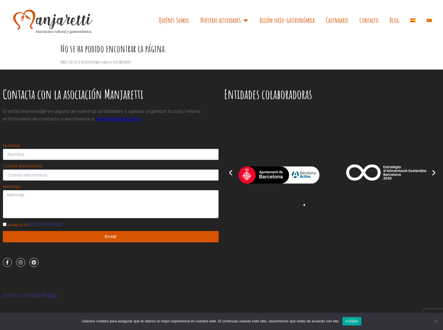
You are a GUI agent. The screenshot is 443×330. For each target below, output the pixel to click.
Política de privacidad (45, 224)
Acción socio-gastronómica (287, 20)
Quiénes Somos (174, 20)
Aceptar (352, 321)
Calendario (337, 20)
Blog (394, 20)
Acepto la (34, 225)
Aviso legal (11, 295)
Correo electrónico (22, 166)
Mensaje (11, 187)
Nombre (11, 145)
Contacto (369, 20)
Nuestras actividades (224, 20)
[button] (304, 205)
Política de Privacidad (40, 295)
